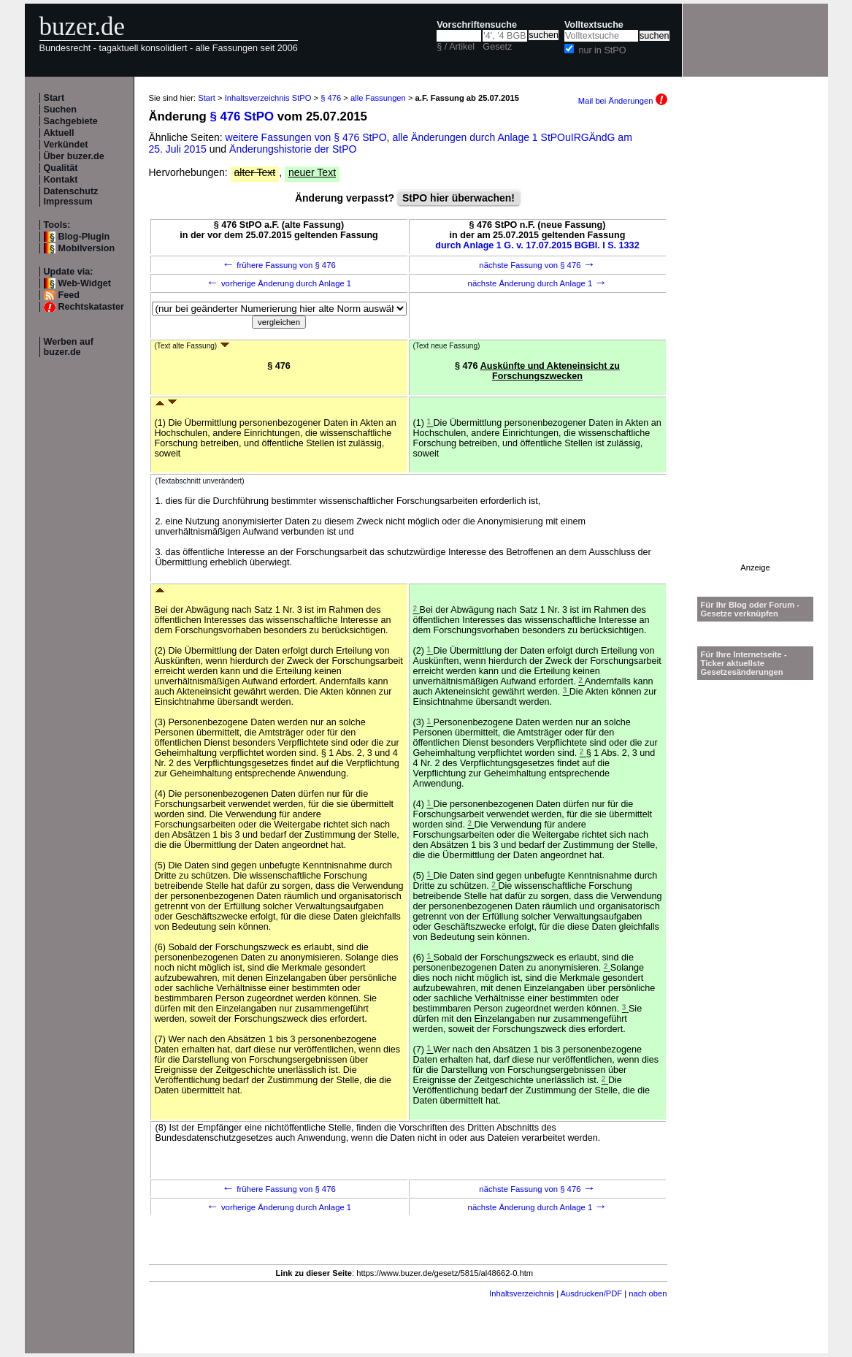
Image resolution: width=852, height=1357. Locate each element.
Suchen (60, 109)
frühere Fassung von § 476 (279, 265)
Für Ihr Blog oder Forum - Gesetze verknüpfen (750, 609)
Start (54, 98)
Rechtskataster (91, 307)
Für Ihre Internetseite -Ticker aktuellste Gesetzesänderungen (744, 663)
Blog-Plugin (84, 237)
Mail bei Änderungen (622, 100)
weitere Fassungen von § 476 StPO (306, 137)
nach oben (648, 1293)
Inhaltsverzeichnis (521, 1293)
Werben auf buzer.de (68, 347)
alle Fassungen (378, 97)
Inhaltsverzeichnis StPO (268, 97)
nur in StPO (602, 50)
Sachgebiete (71, 121)
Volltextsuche (593, 25)
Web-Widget (84, 283)
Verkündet (66, 144)
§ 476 (331, 97)
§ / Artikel (456, 47)
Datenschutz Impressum (71, 196)
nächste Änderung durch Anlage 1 (537, 283)
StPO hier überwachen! (458, 198)
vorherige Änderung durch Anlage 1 (279, 283)
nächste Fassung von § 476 (537, 265)
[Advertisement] (755, 344)
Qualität (61, 168)
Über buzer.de (74, 156)
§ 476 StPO (242, 116)
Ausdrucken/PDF (592, 1293)
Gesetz (497, 47)
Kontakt (61, 180)
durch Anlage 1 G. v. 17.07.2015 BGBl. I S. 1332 (537, 245)
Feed (69, 295)
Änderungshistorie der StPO (292, 149)
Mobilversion (86, 248)
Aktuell (59, 133)
